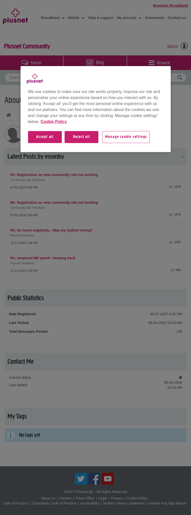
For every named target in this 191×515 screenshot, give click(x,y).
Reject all (81, 137)
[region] (96, 109)
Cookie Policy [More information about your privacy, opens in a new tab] (54, 122)
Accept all (44, 137)
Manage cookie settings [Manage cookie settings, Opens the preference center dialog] (126, 137)
